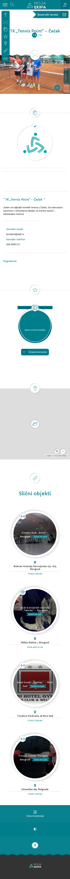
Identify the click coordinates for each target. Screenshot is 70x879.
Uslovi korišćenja (35, 816)
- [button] (63, 451)
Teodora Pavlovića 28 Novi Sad (35, 716)
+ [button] (57, 451)
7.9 (34, 34)
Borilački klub (35, 647)
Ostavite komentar (38, 352)
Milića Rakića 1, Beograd (35, 642)
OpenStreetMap (60, 456)
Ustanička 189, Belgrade (35, 789)
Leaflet (48, 456)
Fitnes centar (35, 574)
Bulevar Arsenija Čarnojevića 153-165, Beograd (35, 568)
